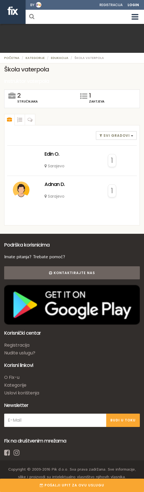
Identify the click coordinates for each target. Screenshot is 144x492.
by (32, 5)
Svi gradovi (115, 135)
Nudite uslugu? (19, 353)
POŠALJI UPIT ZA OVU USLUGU (72, 485)
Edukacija (59, 58)
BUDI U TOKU (123, 420)
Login (133, 5)
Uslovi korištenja (21, 393)
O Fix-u (11, 377)
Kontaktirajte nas (72, 272)
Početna (11, 58)
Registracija (111, 5)
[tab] (9, 120)
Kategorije (35, 58)
